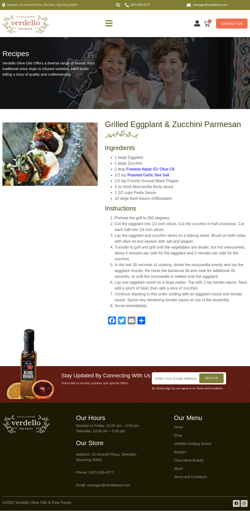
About (178, 469)
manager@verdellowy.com (210, 5)
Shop (178, 436)
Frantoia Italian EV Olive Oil (150, 169)
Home (178, 427)
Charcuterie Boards (189, 460)
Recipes (180, 452)
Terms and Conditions (190, 477)
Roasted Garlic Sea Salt (148, 175)
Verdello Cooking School (192, 444)
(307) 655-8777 (140, 5)
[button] (118, 5)
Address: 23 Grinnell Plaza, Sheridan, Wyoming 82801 (42, 5)
